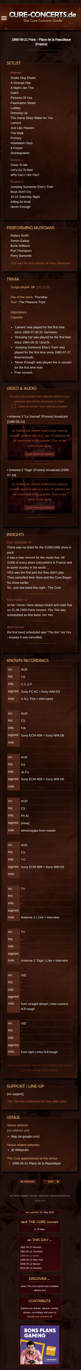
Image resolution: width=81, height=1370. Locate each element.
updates (24, 1195)
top (11, 1195)
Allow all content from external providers (39, 406)
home (16, 1195)
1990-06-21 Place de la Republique (36, 1163)
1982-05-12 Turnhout (31, 1251)
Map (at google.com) (25, 1136)
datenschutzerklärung (60, 1195)
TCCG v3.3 (40, 1200)
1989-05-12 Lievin (29, 1255)
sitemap (33, 1195)
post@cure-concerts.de (39, 1316)
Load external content (40, 454)
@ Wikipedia (20, 1150)
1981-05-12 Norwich (30, 1247)
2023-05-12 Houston (31, 1268)
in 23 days (39, 1229)
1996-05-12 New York (31, 1259)
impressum (44, 1195)
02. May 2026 (39, 1212)
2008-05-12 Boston (30, 1264)
